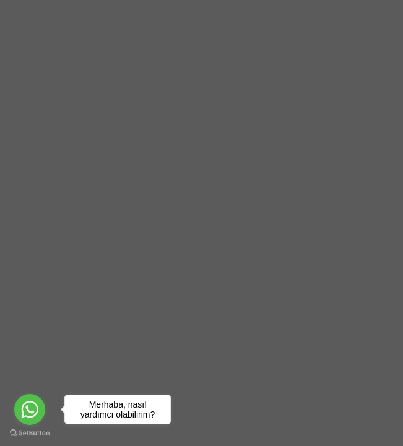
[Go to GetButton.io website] (30, 433)
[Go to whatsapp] (29, 409)
